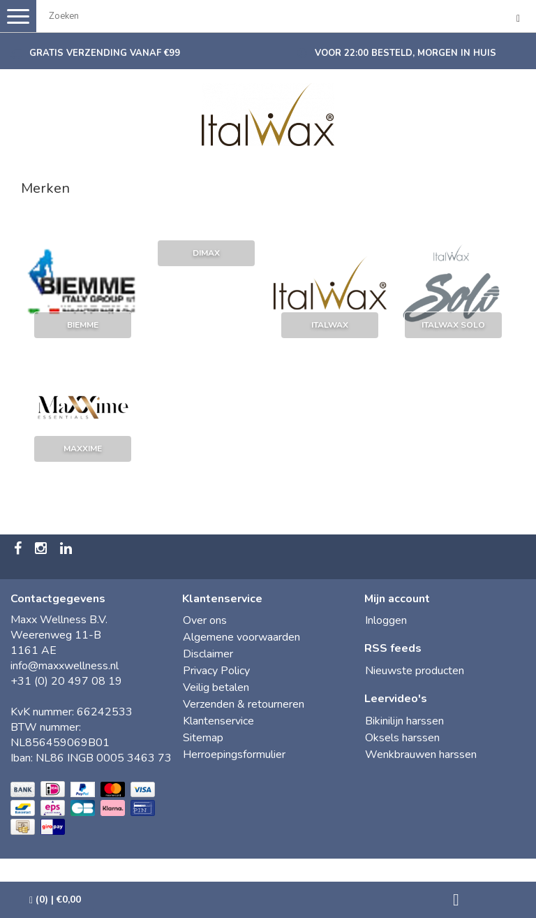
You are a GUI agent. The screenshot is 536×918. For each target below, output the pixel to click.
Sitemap (203, 737)
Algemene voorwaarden (241, 637)
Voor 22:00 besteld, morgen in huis (405, 53)
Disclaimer (208, 654)
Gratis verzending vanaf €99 (104, 53)
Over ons (205, 620)
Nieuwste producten (414, 670)
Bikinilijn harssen (404, 721)
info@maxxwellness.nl (64, 665)
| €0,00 (55, 899)
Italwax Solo (453, 324)
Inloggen (386, 620)
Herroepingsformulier (234, 754)
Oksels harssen (402, 737)
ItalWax (329, 324)
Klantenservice (218, 721)
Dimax (206, 252)
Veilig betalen (216, 687)
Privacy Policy (216, 670)
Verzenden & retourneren (243, 704)
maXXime (83, 448)
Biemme (82, 324)
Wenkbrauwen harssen (421, 754)
